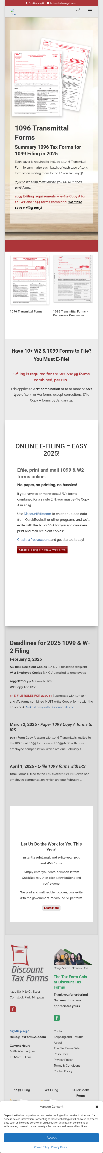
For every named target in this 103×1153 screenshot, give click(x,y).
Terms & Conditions (67, 1065)
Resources (61, 1054)
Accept (52, 1137)
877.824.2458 (36, 3)
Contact (59, 1031)
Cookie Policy (41, 1147)
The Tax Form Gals (67, 1048)
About (58, 1043)
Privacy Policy (59, 1147)
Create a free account (33, 540)
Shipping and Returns (68, 1037)
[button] (97, 1107)
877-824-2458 (19, 1031)
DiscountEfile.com (37, 514)
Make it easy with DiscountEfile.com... (51, 707)
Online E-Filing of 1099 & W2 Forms (42, 549)
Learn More (51, 907)
